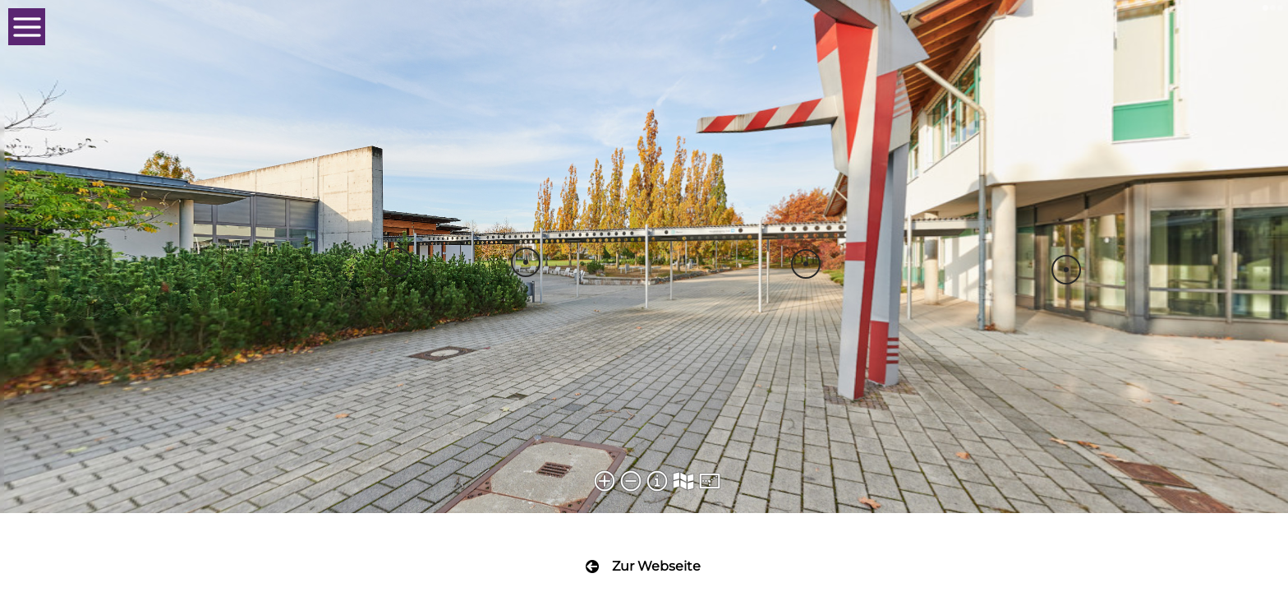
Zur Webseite (656, 566)
